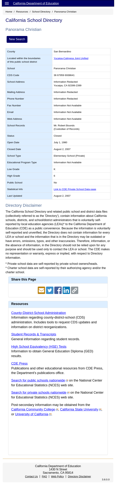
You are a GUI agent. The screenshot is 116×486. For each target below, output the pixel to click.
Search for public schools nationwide (38, 380)
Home (9, 11)
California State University (79, 409)
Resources (22, 11)
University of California (31, 414)
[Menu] (7, 3)
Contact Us (31, 476)
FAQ (44, 476)
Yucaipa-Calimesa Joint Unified (71, 58)
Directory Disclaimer (79, 476)
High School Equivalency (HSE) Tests (38, 346)
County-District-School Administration (38, 313)
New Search (17, 39)
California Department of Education (36, 3)
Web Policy (57, 476)
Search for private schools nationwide (38, 392)
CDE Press (19, 363)
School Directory (41, 11)
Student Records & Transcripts (33, 334)
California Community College (33, 409)
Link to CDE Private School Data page (75, 189)
